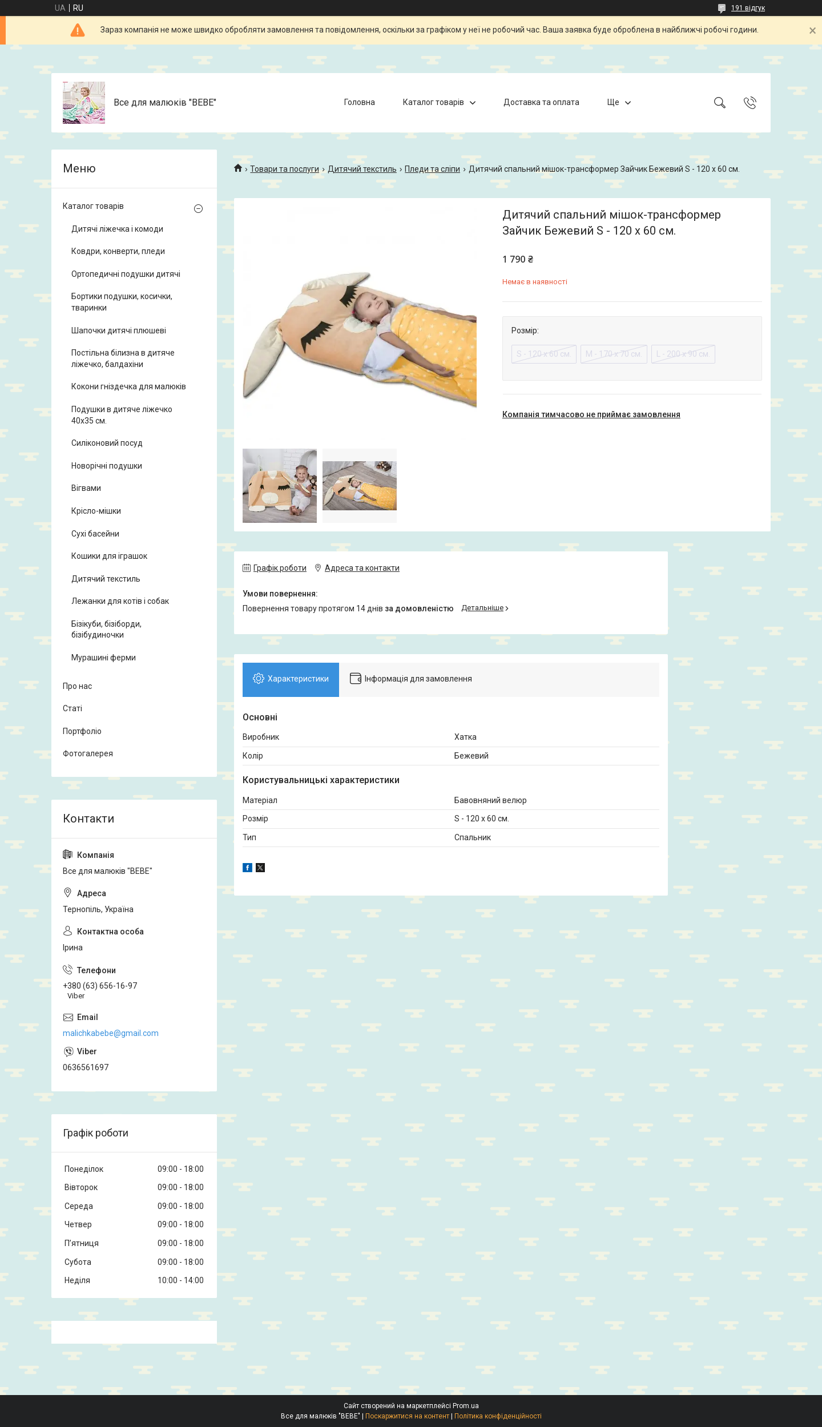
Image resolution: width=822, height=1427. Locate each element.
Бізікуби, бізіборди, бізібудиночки (106, 629)
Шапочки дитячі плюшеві (118, 330)
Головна (359, 102)
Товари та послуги (284, 169)
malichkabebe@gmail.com (111, 1033)
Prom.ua (466, 1406)
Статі (72, 708)
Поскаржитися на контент (407, 1416)
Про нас (77, 686)
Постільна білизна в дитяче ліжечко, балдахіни (123, 358)
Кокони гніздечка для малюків (128, 386)
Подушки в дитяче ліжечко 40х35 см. (121, 415)
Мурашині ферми (103, 657)
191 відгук (748, 8)
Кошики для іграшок (109, 556)
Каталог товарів (433, 102)
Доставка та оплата (541, 102)
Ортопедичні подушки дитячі (125, 274)
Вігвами (86, 488)
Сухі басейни (95, 533)
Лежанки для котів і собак (120, 601)
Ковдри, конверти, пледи (118, 251)
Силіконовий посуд (107, 443)
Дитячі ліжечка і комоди (117, 228)
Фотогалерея (88, 753)
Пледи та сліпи (432, 169)
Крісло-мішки (96, 510)
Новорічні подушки (106, 465)
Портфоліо (82, 731)
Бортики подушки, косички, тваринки (121, 302)
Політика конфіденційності (498, 1416)
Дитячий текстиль (362, 169)
